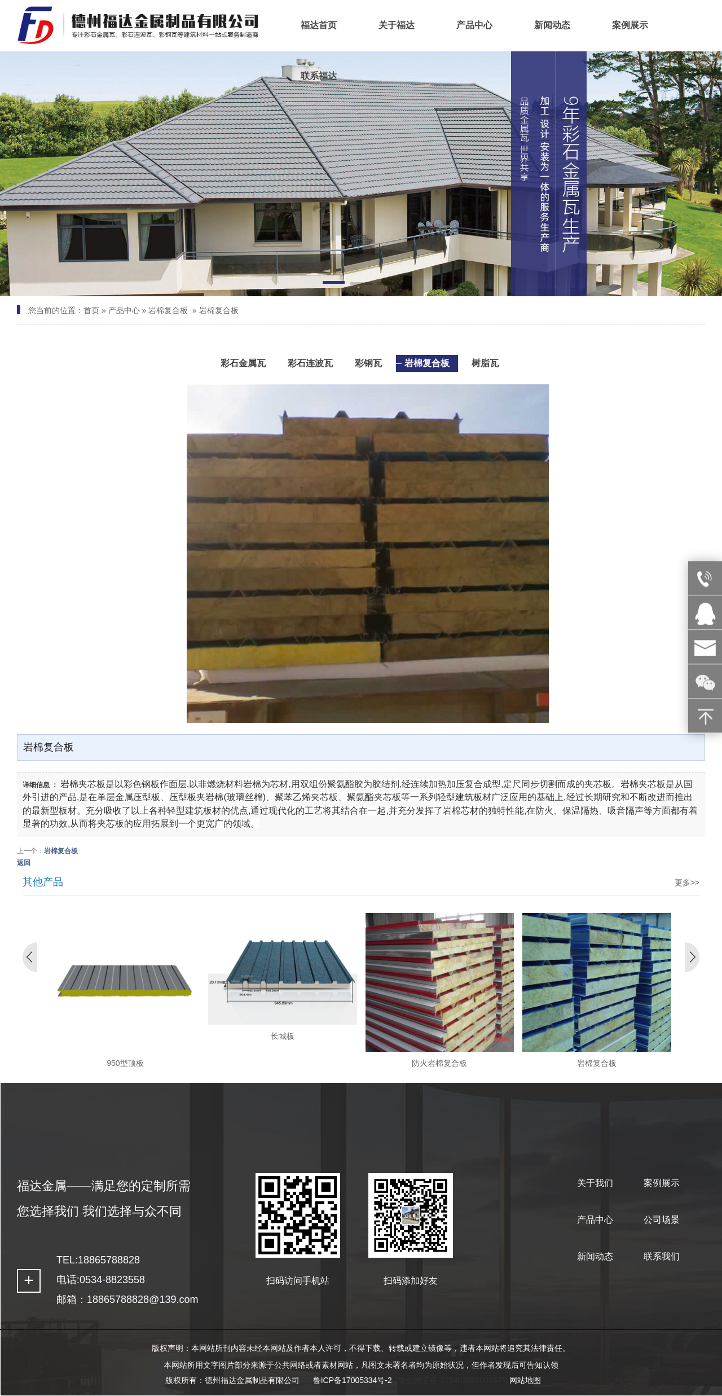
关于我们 (595, 1183)
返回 (23, 863)
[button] (333, 284)
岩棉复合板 (168, 310)
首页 (91, 310)
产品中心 (124, 310)
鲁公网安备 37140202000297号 (453, 1380)
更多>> (687, 882)
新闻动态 (595, 1256)
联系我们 (662, 1256)
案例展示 (662, 1183)
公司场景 (662, 1219)
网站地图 (525, 1380)
